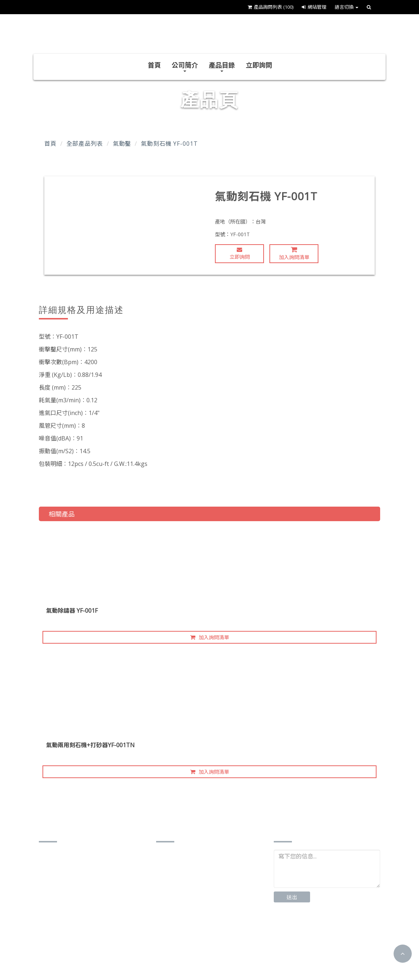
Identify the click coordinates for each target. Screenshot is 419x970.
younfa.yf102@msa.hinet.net (87, 914)
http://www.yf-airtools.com (84, 936)
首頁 (154, 65)
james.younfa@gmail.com (83, 925)
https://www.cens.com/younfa (88, 948)
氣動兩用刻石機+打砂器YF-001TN (90, 745)
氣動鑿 (122, 144)
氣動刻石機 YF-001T (169, 144)
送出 (291, 897)
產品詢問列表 (270, 7)
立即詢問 (259, 65)
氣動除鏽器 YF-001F (72, 611)
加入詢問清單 (294, 253)
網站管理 (314, 7)
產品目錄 (222, 66)
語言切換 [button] (346, 7)
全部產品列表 (84, 144)
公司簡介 (185, 66)
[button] (403, 954)
